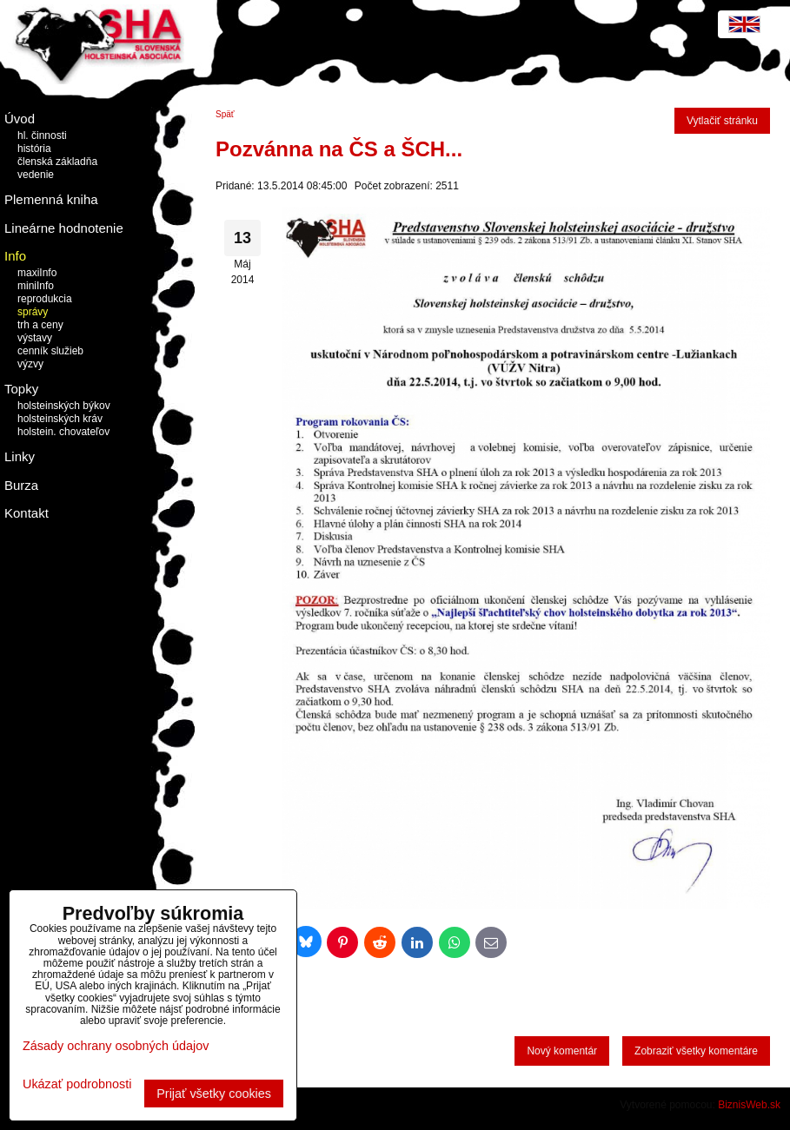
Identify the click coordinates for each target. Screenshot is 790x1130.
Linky (19, 456)
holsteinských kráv (60, 419)
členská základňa (57, 161)
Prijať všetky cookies (213, 1093)
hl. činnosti (42, 135)
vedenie (35, 175)
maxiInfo (36, 273)
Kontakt (26, 513)
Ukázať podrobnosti (77, 1084)
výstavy (34, 338)
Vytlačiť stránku (722, 121)
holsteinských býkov (63, 406)
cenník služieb (50, 351)
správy (32, 312)
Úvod (19, 118)
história (34, 148)
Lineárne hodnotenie (63, 228)
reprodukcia (44, 299)
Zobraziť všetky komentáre (696, 1051)
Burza (21, 485)
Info (15, 255)
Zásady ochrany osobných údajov (116, 1046)
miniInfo (35, 286)
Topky (21, 388)
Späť (225, 114)
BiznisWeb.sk (749, 1105)
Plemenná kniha (51, 199)
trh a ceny (40, 325)
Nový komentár (562, 1051)
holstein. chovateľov (63, 432)
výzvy (30, 364)
